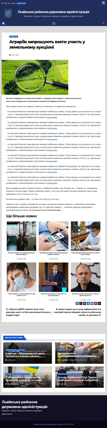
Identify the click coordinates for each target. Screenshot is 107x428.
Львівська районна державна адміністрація (53, 12)
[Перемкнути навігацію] (54, 23)
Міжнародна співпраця (65, 374)
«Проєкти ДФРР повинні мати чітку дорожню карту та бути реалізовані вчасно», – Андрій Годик (29, 312)
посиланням (52, 117)
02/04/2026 (63, 360)
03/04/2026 (11, 360)
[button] (103, 23)
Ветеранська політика (13, 374)
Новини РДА (61, 350)
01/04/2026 (11, 384)
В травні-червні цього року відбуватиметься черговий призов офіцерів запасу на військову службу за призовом (77, 312)
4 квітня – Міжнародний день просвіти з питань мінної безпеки (25, 356)
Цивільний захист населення (15, 350)
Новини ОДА (13, 36)
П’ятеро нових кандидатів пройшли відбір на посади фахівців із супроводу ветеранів (26, 380)
